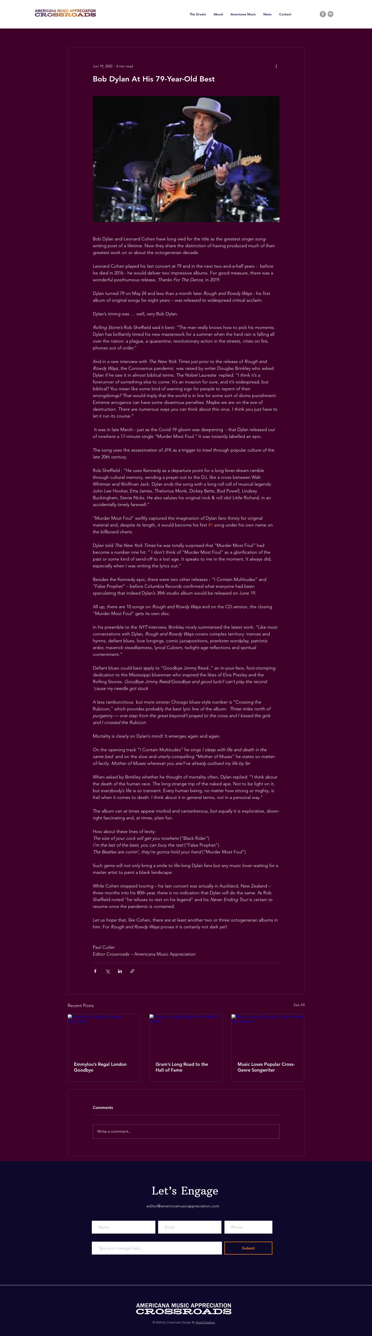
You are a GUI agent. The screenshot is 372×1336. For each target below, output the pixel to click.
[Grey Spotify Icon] (330, 14)
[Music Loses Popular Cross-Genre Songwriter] (268, 1034)
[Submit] (248, 1248)
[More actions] (276, 66)
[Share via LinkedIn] (120, 971)
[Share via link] (132, 971)
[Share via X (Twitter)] (107, 971)
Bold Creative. (205, 1322)
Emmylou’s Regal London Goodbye (100, 1067)
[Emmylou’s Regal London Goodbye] (104, 1034)
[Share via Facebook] (95, 971)
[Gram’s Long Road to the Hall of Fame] (186, 1034)
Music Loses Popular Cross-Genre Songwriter (266, 1067)
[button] (198, 14)
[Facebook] (323, 14)
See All (299, 1005)
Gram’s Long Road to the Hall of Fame (182, 1067)
